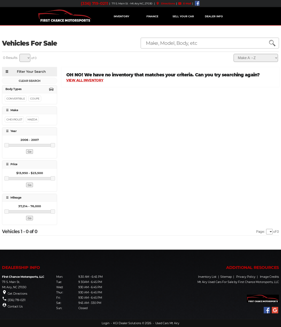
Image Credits (269, 277)
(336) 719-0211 (94, 3)
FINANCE (152, 16)
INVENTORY (121, 16)
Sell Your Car (183, 16)
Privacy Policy (245, 277)
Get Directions (17, 293)
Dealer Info (214, 16)
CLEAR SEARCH (29, 81)
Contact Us (15, 306)
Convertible (15, 98)
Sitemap (226, 277)
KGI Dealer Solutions (127, 323)
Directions (165, 3)
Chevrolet (14, 119)
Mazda (32, 119)
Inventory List (207, 277)
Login (105, 323)
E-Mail (184, 3)
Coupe (34, 98)
